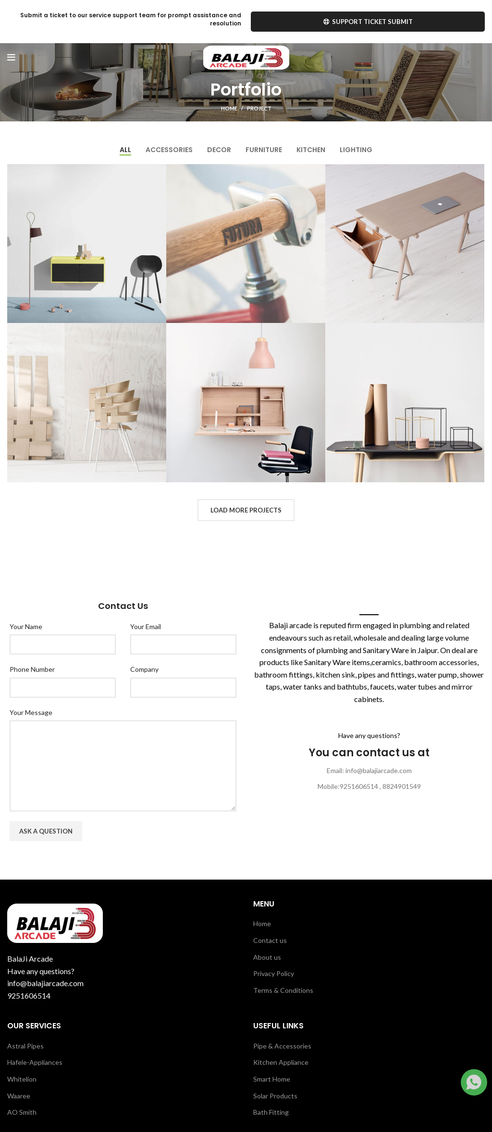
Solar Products (275, 1096)
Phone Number (32, 669)
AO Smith (22, 1112)
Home (229, 108)
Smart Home (271, 1079)
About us (267, 957)
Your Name (26, 626)
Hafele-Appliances (34, 1062)
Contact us (270, 940)
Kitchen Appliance (280, 1062)
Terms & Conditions (283, 990)
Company (144, 669)
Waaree (18, 1096)
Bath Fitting (271, 1112)
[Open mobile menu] (11, 57)
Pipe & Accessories (282, 1046)
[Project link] (86, 243)
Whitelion (22, 1079)
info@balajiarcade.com (45, 983)
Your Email (145, 626)
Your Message (31, 712)
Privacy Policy (273, 973)
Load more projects (246, 510)
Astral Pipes (25, 1046)
